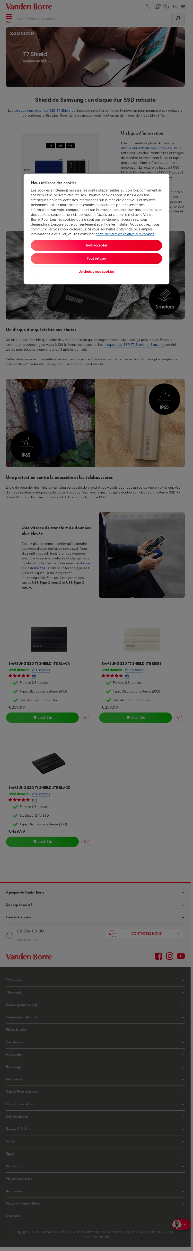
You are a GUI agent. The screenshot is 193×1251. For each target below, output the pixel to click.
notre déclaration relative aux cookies (125, 234)
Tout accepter (96, 245)
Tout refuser (96, 258)
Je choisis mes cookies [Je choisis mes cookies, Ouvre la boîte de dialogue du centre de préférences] (96, 271)
